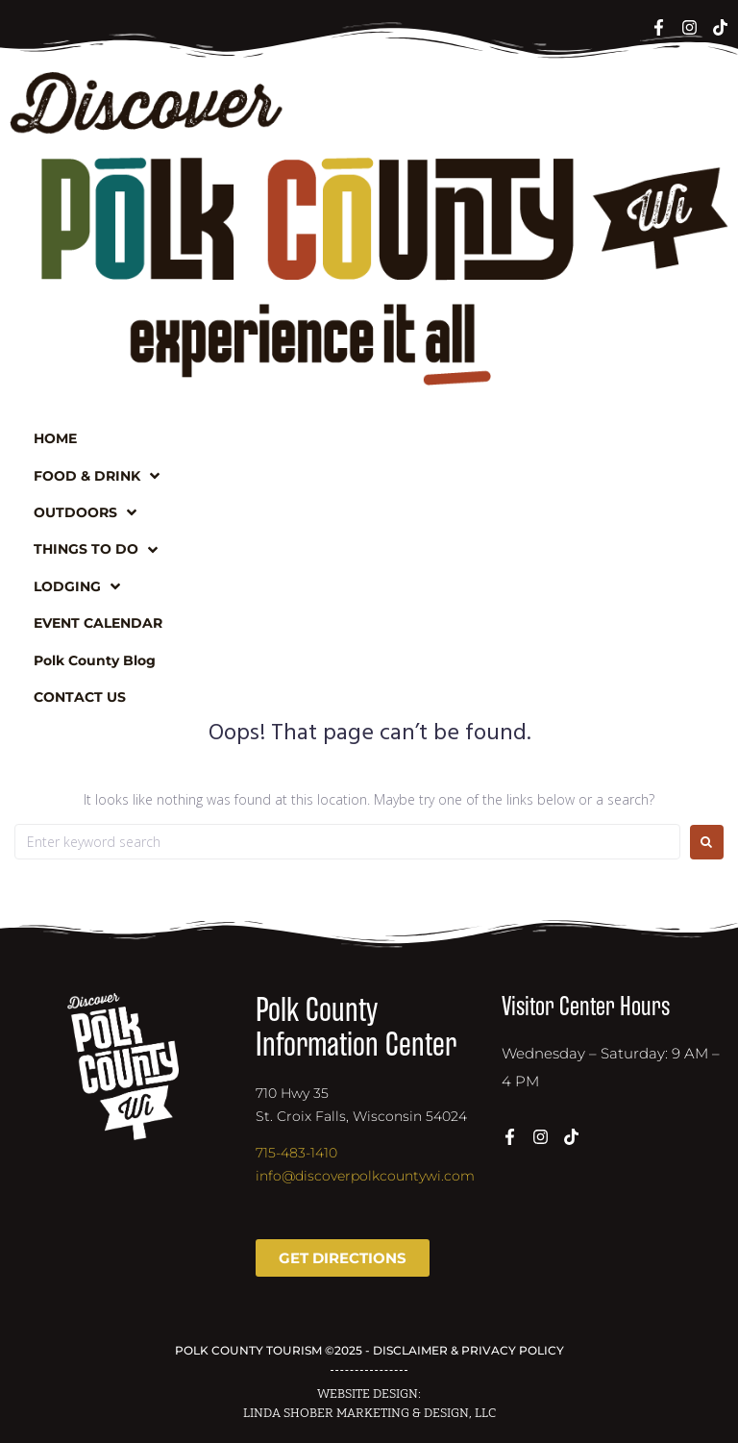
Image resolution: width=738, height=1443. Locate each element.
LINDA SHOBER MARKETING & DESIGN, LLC (369, 1413)
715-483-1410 (296, 1152)
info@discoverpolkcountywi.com (365, 1175)
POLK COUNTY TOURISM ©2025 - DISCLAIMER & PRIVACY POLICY (369, 1350)
